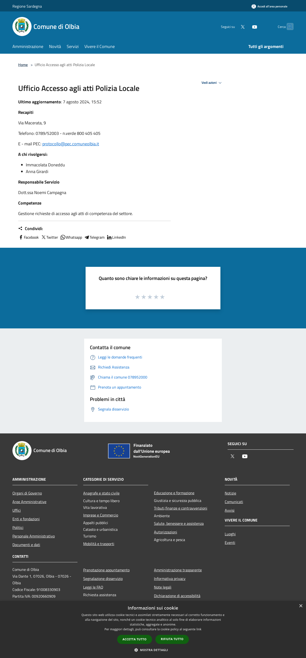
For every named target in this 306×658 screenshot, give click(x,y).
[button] (153, 649)
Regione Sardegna (27, 6)
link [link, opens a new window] (199, 629)
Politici (17, 527)
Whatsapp (71, 237)
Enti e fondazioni (26, 519)
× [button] (300, 606)
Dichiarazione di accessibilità (177, 596)
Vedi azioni (212, 83)
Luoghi (230, 534)
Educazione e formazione (174, 493)
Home (23, 65)
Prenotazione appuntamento (106, 570)
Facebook (28, 237)
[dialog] (153, 629)
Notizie (230, 493)
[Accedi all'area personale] (269, 6)
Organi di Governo (27, 493)
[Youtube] (245, 26)
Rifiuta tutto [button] (172, 639)
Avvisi (230, 510)
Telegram (94, 237)
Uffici (16, 510)
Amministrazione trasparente (178, 570)
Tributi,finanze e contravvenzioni (180, 508)
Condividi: (30, 228)
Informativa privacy (170, 578)
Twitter (49, 237)
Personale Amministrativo (33, 536)
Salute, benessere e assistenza (179, 523)
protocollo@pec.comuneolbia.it (70, 144)
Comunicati (234, 502)
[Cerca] (288, 26)
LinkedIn (116, 237)
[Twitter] (233, 26)
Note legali (162, 587)
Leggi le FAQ (93, 587)
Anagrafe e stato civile (101, 493)
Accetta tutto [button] (135, 639)
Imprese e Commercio (100, 515)
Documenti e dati (26, 544)
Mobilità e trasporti (98, 544)
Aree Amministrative (29, 502)
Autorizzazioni (165, 532)
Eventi (230, 542)
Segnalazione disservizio (103, 578)
